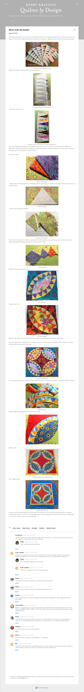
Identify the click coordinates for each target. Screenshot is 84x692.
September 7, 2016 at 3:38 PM (36, 567)
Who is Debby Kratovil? (25, 21)
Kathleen (17, 626)
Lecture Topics (41, 21)
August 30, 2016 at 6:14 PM (30, 605)
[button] (74, 30)
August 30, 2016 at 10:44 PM (27, 626)
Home (12, 21)
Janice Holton (19, 605)
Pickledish (34, 528)
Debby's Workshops (66, 21)
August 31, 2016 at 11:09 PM (24, 643)
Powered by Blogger (42, 687)
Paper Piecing (26, 528)
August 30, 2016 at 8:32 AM (31, 552)
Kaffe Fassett (16, 528)
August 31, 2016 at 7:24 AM (31, 541)
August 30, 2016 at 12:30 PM (26, 595)
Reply (17, 549)
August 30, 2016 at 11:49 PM (26, 635)
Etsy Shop (52, 21)
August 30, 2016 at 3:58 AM (29, 535)
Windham (41, 528)
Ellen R (17, 635)
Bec (16, 643)
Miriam (17, 578)
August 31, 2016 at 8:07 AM (31, 559)
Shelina (17, 595)
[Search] (78, 4)
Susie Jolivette (19, 552)
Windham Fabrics (51, 528)
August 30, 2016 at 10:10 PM (26, 616)
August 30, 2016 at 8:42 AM (26, 578)
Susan (17, 616)
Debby (22, 542)
